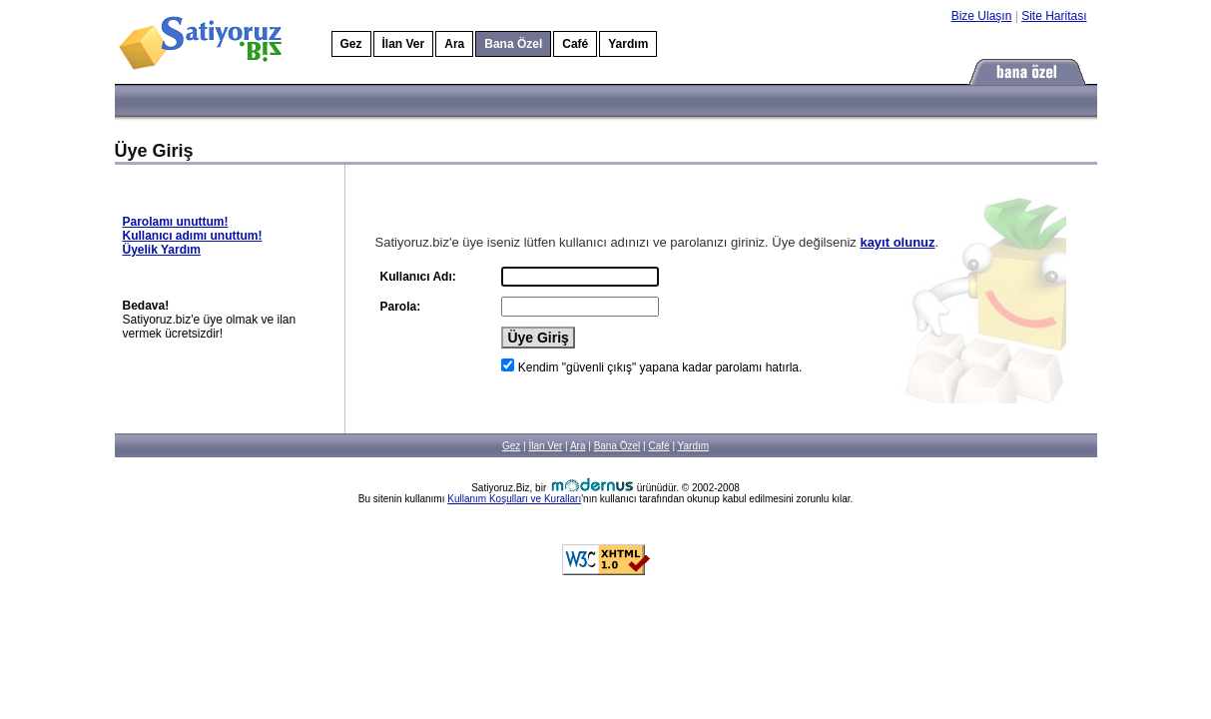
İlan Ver (403, 44)
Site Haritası (1053, 16)
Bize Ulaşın (981, 16)
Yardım (628, 44)
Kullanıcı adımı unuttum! (193, 236)
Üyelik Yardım (162, 250)
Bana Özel (617, 445)
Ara (454, 44)
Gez (351, 44)
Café (575, 44)
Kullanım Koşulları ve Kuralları (514, 498)
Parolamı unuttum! (176, 222)
